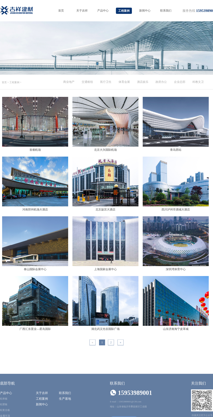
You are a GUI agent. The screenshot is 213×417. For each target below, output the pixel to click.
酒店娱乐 (142, 81)
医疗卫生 (105, 81)
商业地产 (69, 81)
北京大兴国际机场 (105, 149)
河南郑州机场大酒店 (35, 209)
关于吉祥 (82, 10)
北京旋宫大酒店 (105, 209)
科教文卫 (198, 81)
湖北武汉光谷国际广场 (105, 328)
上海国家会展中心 (105, 269)
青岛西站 (175, 149)
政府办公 (161, 81)
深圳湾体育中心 (176, 269)
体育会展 (124, 81)
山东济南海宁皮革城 (176, 328)
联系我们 (165, 10)
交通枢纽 (87, 81)
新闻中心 (145, 10)
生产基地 (65, 414)
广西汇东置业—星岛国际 (35, 328)
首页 (61, 10)
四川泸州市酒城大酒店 (176, 209)
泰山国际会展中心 (35, 269)
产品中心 (103, 10)
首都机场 (35, 149)
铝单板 (3, 414)
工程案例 (124, 10)
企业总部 (179, 81)
